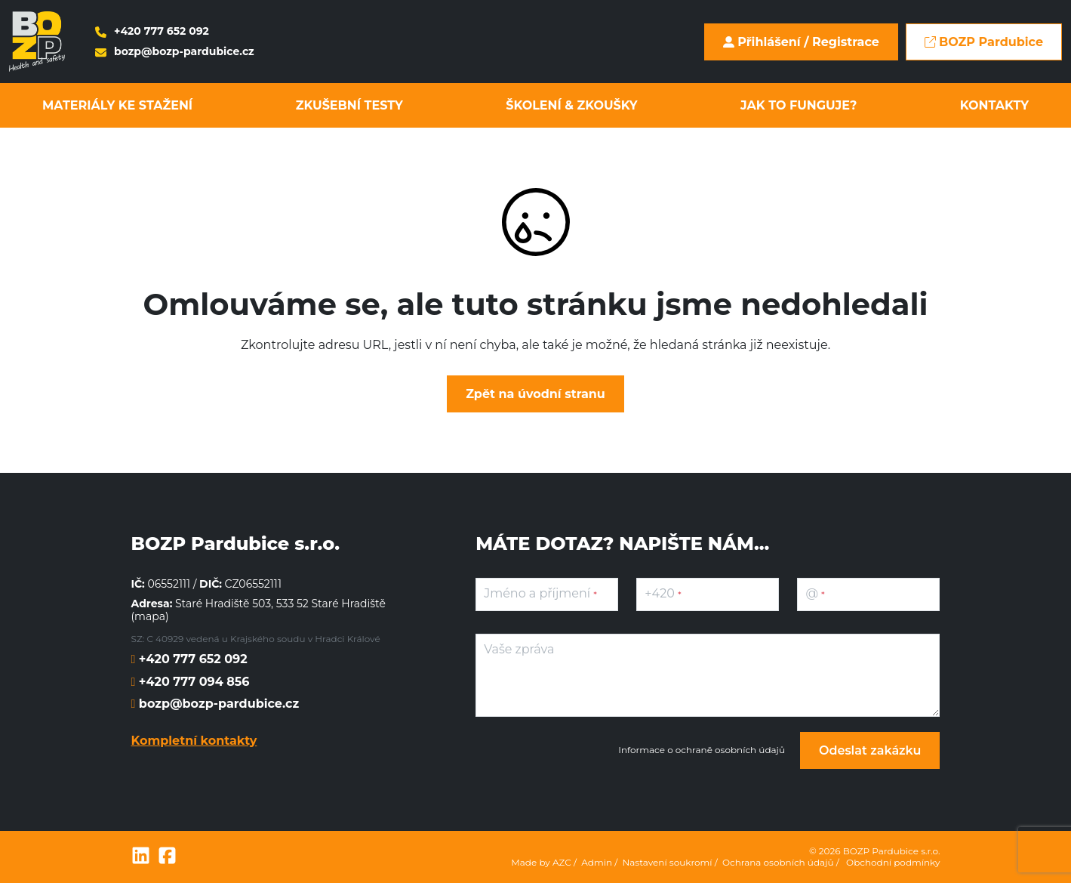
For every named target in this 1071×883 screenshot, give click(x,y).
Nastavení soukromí (667, 862)
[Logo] (37, 41)
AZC (561, 862)
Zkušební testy (349, 105)
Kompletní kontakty (194, 740)
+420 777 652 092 (152, 31)
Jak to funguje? (798, 105)
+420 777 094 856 (192, 682)
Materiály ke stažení (117, 105)
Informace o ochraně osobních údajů (701, 750)
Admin (596, 862)
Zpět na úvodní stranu (535, 394)
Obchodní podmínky (893, 862)
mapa (149, 616)
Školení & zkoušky (571, 105)
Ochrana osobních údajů (778, 862)
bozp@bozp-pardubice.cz (174, 51)
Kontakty (994, 105)
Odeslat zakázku (870, 750)
